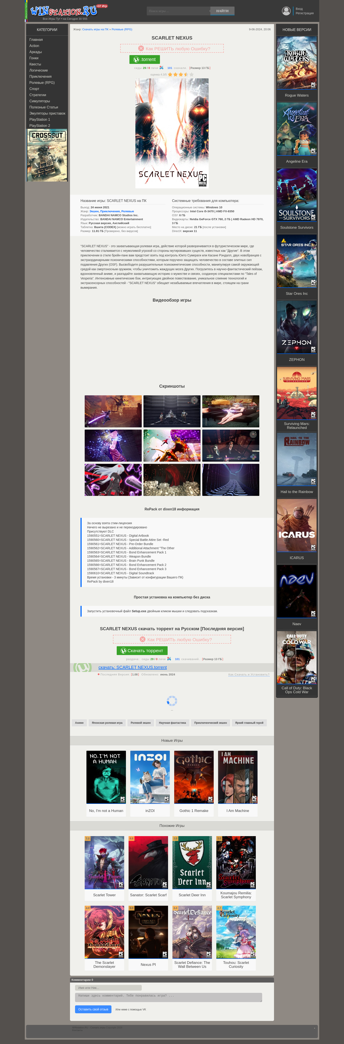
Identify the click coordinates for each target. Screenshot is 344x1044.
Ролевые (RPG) (42, 83)
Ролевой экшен (141, 722)
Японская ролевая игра (107, 722)
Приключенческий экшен (210, 722)
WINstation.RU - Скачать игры (88, 1029)
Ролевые (127, 211)
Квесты (35, 64)
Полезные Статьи (43, 107)
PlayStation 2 (39, 126)
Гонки (33, 58)
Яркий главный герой (249, 722)
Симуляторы (39, 101)
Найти (222, 11)
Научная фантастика (172, 722)
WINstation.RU (64, 11)
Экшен (94, 211)
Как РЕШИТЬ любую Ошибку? (178, 48)
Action (34, 46)
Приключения (40, 76)
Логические (38, 70)
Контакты (77, 1031)
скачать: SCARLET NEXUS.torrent (133, 667)
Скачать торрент (145, 650)
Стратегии (37, 95)
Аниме (79, 722)
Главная (36, 39)
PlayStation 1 (39, 119)
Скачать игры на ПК (95, 29)
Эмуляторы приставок (47, 113)
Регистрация (305, 13)
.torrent (148, 59)
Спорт (34, 89)
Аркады (35, 52)
